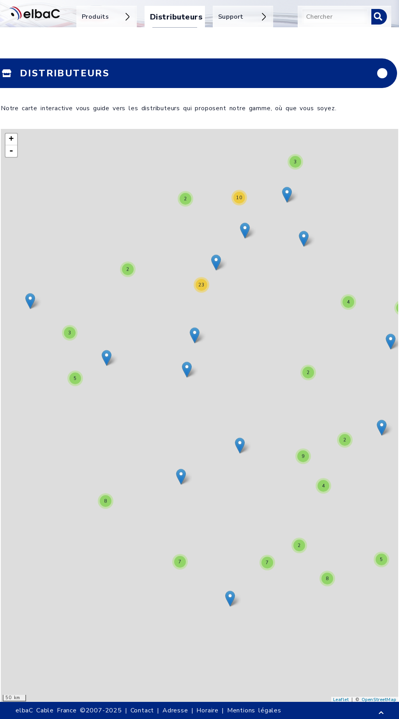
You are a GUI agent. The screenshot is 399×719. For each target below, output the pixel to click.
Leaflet (341, 700)
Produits (106, 16)
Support (243, 16)
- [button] (12, 151)
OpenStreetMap (379, 700)
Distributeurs (175, 17)
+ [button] (11, 139)
